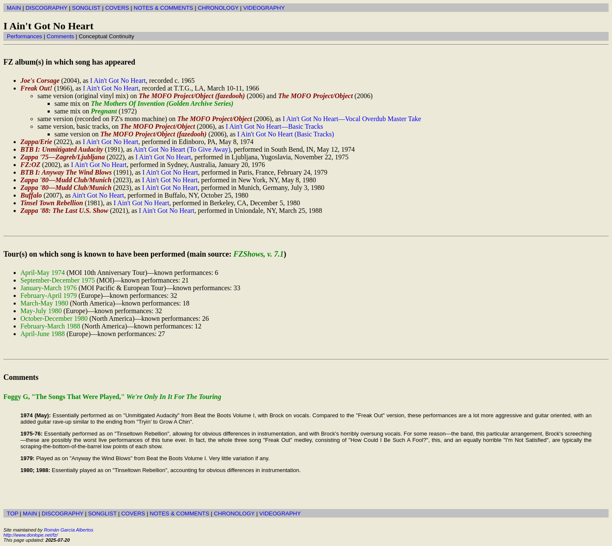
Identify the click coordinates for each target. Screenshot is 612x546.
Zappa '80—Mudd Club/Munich (65, 180)
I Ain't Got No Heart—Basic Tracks (274, 126)
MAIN (14, 8)
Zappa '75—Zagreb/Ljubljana (62, 157)
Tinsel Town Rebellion (51, 203)
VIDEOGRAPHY (264, 8)
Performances (24, 36)
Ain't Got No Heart (98, 195)
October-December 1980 (54, 318)
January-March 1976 (48, 287)
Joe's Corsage (40, 80)
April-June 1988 (42, 333)
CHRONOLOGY (218, 8)
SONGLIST (86, 8)
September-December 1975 (57, 280)
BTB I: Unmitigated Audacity (61, 149)
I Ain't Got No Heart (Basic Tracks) (285, 134)
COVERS (117, 8)
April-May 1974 (42, 272)
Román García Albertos (68, 529)
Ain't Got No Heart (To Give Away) (182, 149)
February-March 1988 (50, 326)
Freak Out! (36, 88)
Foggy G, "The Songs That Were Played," (112, 396)
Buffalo (31, 195)
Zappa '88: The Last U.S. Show (64, 210)
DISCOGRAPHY (46, 8)
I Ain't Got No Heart (118, 80)
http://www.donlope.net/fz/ (30, 535)
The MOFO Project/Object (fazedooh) (192, 95)
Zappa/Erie (36, 141)
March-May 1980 (44, 303)
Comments (60, 36)
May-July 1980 (41, 310)
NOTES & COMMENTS (163, 8)
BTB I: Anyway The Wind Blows (66, 172)
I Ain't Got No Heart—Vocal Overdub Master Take (352, 118)
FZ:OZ (30, 164)
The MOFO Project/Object (315, 95)
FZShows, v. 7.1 (258, 254)
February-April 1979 (48, 295)
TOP (12, 513)
